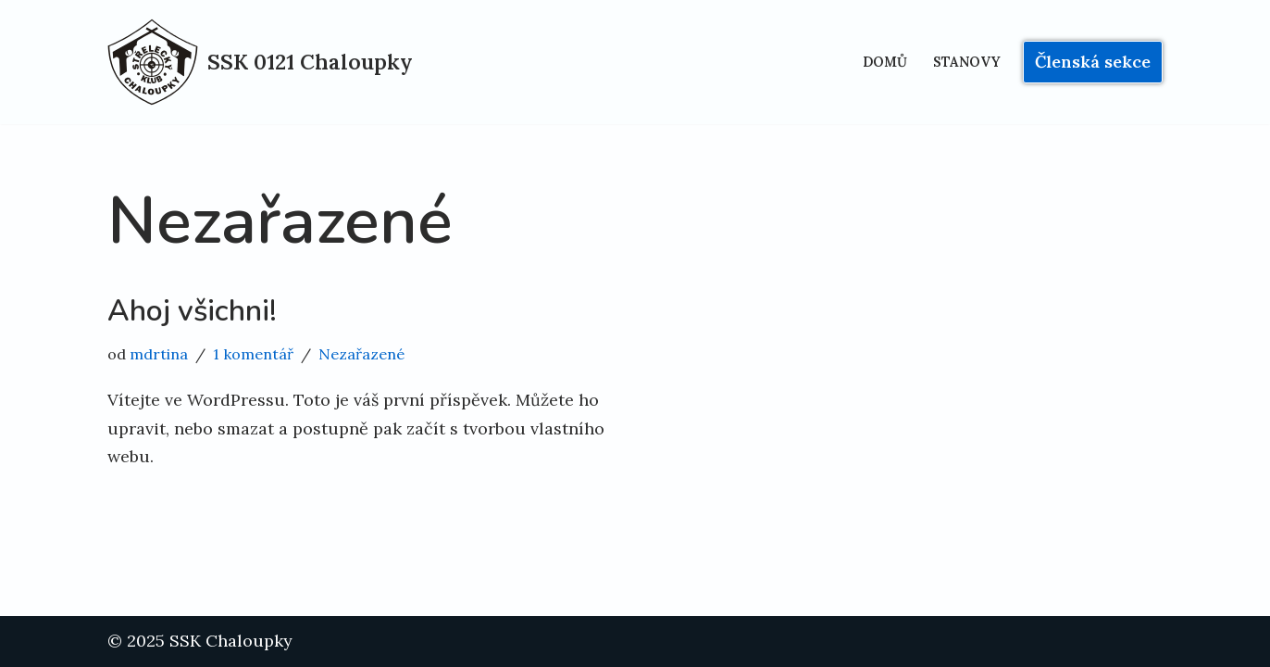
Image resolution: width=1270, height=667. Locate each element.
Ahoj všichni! (192, 311)
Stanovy (967, 62)
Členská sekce (1093, 61)
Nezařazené (361, 354)
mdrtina (159, 354)
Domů (885, 62)
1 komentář (253, 354)
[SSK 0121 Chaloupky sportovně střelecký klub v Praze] (260, 62)
